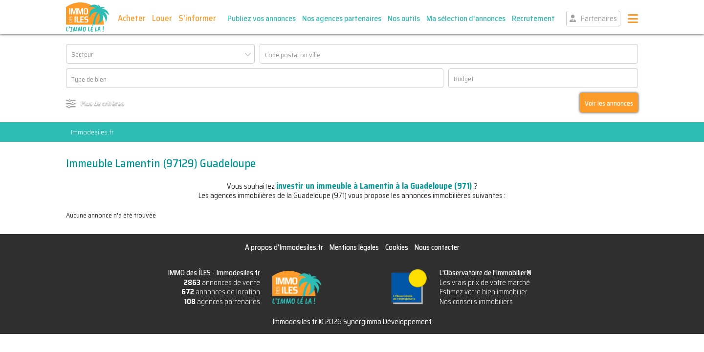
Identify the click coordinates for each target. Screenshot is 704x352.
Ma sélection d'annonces (466, 18)
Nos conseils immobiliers (476, 302)
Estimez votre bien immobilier (484, 292)
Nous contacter (437, 247)
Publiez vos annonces (261, 18)
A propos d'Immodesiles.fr (284, 247)
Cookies (396, 247)
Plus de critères (102, 102)
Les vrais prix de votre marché (485, 282)
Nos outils (404, 18)
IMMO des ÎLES (87, 17)
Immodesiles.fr (92, 132)
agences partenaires (222, 302)
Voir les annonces (609, 103)
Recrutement (533, 18)
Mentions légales (354, 247)
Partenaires (599, 18)
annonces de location (220, 292)
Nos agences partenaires (341, 18)
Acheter (132, 18)
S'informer (197, 18)
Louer (162, 18)
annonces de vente (222, 282)
